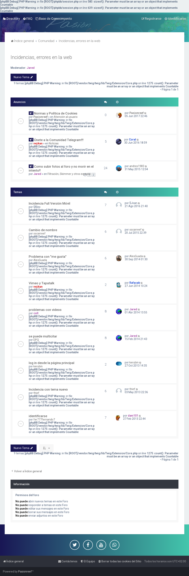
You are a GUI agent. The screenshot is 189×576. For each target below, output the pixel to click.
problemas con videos (45, 310)
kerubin (38, 366)
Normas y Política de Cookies (55, 113)
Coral (132, 139)
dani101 (133, 415)
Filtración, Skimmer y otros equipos (68, 173)
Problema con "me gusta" (47, 256)
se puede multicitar (43, 336)
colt (35, 313)
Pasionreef (40, 116)
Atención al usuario (66, 116)
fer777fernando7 (44, 419)
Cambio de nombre (43, 230)
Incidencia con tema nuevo (48, 389)
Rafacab (134, 282)
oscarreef (39, 233)
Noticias (54, 143)
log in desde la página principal (51, 363)
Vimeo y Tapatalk (41, 283)
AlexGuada (40, 260)
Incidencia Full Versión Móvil (49, 203)
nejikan (38, 143)
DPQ (36, 339)
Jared (31, 67)
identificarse (38, 416)
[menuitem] (11, 18)
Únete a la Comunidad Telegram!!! (58, 140)
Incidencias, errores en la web (41, 57)
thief (36, 392)
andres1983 (136, 166)
